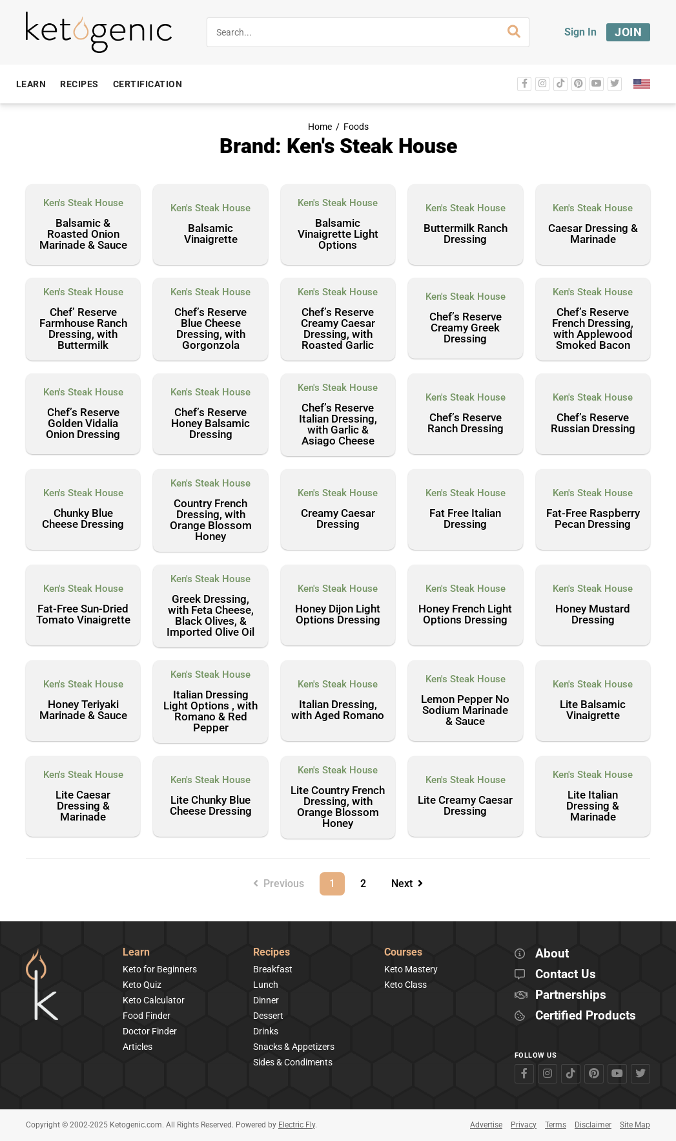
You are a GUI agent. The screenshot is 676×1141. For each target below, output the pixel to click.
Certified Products (585, 1016)
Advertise (486, 1124)
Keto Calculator (154, 1000)
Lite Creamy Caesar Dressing (465, 806)
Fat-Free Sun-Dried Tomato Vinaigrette (83, 614)
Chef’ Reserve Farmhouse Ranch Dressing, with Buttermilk (83, 329)
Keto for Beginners (160, 969)
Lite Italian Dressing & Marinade (592, 806)
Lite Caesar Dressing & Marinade (83, 806)
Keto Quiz (142, 984)
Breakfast (272, 969)
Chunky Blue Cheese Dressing (83, 519)
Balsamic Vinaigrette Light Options (338, 234)
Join (628, 32)
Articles (137, 1047)
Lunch (265, 984)
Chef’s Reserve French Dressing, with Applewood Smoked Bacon (592, 329)
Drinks (265, 1031)
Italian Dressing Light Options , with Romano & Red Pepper (210, 711)
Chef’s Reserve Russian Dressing (593, 423)
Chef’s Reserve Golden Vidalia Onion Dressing (83, 424)
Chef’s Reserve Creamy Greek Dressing (465, 328)
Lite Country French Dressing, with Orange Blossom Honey (338, 807)
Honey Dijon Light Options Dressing (337, 614)
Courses (403, 952)
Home (320, 126)
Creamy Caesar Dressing (338, 519)
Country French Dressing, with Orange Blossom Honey (211, 520)
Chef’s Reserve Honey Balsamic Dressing (210, 424)
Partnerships (570, 995)
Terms (555, 1124)
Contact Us (565, 974)
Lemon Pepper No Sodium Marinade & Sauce (465, 711)
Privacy (524, 1124)
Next (407, 883)
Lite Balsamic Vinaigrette (593, 710)
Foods (356, 126)
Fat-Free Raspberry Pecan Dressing (593, 519)
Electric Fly (296, 1124)
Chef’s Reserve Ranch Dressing (465, 423)
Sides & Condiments (293, 1062)
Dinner (266, 1000)
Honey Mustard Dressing (592, 614)
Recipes (271, 952)
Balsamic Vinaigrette (211, 234)
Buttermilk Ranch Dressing (465, 234)
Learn (136, 952)
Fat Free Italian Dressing (465, 519)
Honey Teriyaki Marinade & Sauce (83, 710)
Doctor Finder (150, 1031)
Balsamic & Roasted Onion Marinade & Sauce (83, 234)
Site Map (635, 1124)
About (552, 954)
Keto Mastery (411, 969)
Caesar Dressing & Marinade (593, 234)
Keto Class (405, 984)
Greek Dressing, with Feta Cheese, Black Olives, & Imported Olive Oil (210, 616)
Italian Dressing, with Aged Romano (337, 710)
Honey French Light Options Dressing (465, 614)
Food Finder (146, 1015)
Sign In (580, 32)
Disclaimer (593, 1124)
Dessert (268, 1015)
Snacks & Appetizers (293, 1047)
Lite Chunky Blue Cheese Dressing (211, 806)
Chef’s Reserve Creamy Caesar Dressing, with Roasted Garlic (338, 329)
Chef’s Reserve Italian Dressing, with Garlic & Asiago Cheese (338, 425)
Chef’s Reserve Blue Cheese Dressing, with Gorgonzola (210, 329)
